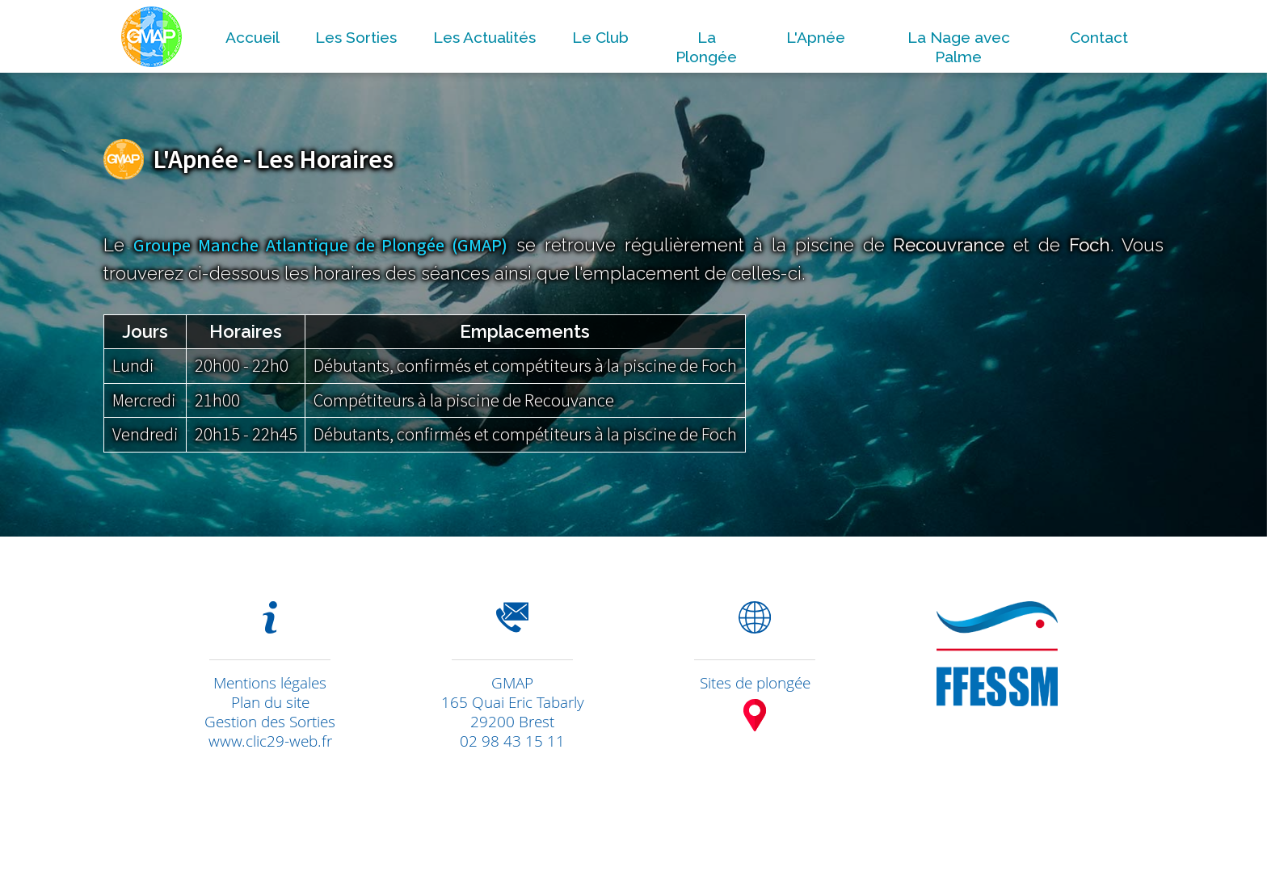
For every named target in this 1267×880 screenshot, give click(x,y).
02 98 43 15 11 (512, 741)
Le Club (600, 37)
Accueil (252, 37)
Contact (1099, 37)
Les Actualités (484, 37)
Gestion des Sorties (269, 721)
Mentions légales (269, 682)
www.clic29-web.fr (270, 741)
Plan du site (270, 702)
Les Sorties (356, 37)
